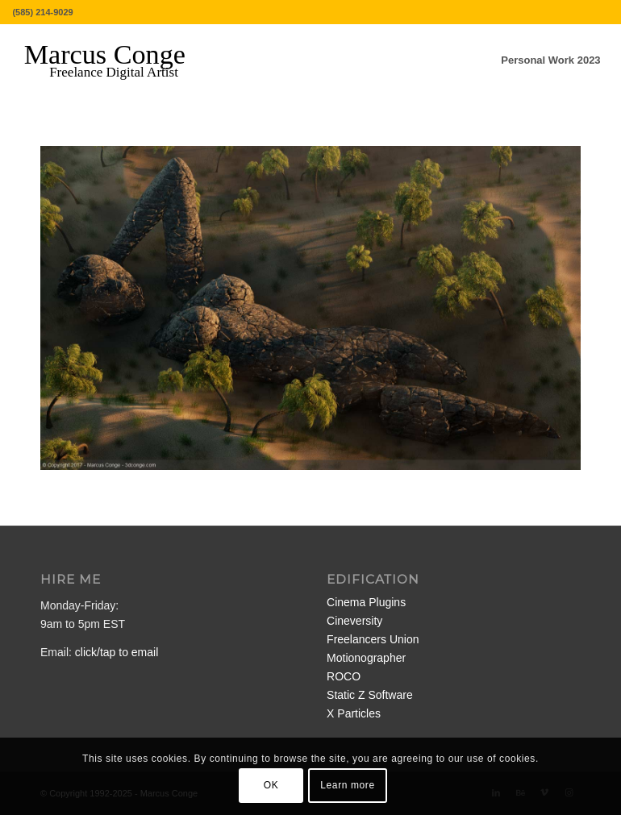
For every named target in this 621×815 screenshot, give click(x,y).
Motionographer (366, 657)
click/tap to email (116, 652)
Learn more (347, 785)
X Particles (354, 713)
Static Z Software (370, 694)
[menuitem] (550, 60)
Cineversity (354, 620)
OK (271, 785)
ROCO (344, 676)
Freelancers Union (373, 639)
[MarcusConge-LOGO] (117, 60)
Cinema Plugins (366, 602)
